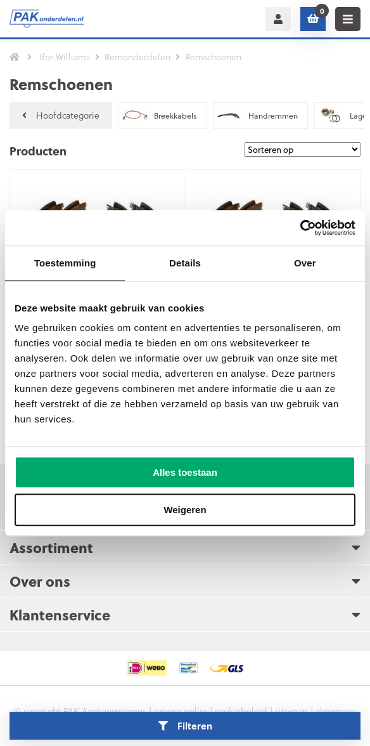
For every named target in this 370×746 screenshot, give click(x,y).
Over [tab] (305, 263)
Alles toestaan (185, 472)
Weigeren (184, 509)
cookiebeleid (241, 710)
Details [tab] (185, 263)
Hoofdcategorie (60, 115)
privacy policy (180, 710)
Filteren (185, 726)
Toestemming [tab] (65, 263)
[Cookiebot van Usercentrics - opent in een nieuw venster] (300, 227)
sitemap (291, 710)
